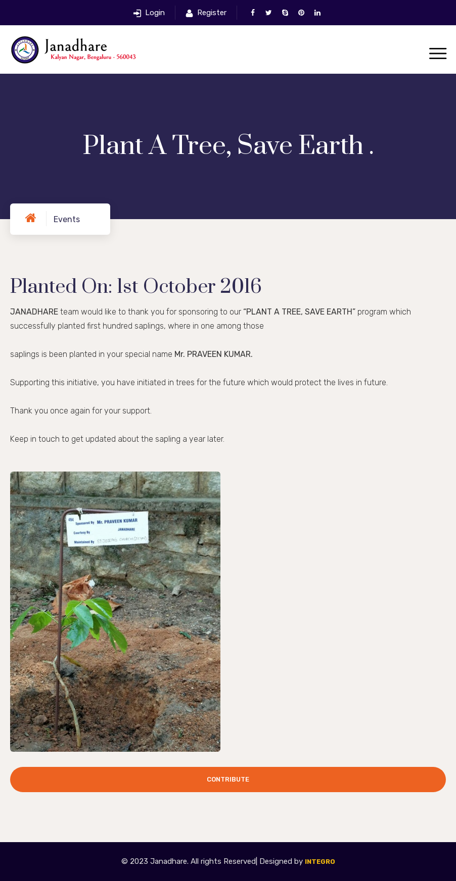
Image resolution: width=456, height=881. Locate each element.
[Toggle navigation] (437, 54)
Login (155, 12)
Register (211, 12)
